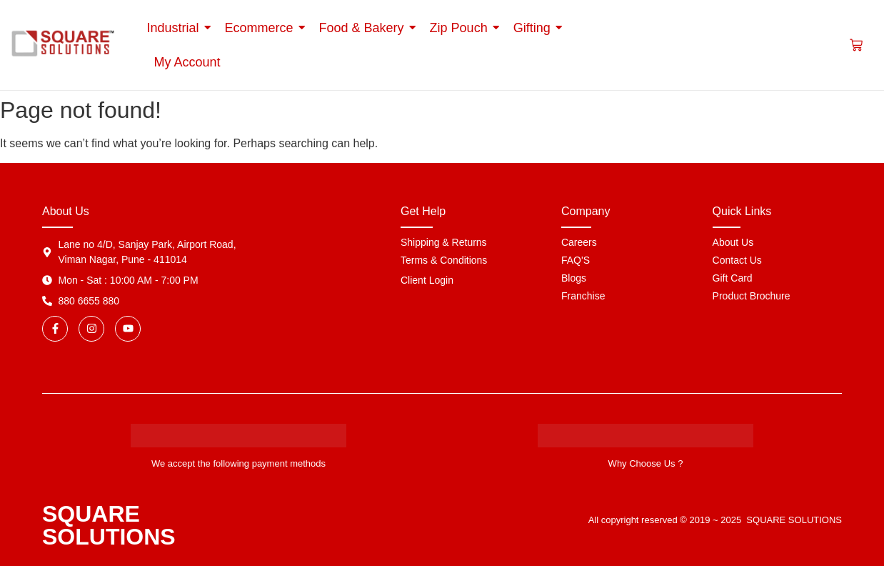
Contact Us (737, 260)
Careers (579, 242)
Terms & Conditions (444, 260)
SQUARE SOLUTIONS (109, 525)
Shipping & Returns (444, 242)
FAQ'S (575, 260)
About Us (733, 242)
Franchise (583, 296)
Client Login (427, 280)
